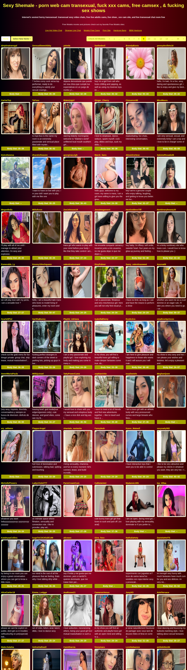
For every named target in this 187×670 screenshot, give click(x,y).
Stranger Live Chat (73, 30)
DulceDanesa (7, 142)
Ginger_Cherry (102, 94)
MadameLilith (132, 433)
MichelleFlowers (9, 433)
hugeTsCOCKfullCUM (42, 481)
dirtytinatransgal (9, 45)
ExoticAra (130, 288)
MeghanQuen (163, 336)
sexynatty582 (163, 384)
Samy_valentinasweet (136, 239)
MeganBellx (7, 191)
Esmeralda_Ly (8, 239)
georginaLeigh (70, 142)
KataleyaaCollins (9, 481)
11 (155, 39)
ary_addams (7, 384)
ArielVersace (163, 530)
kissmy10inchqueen (42, 239)
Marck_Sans (101, 142)
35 (178, 39)
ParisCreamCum (71, 433)
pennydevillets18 (165, 45)
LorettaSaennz (133, 578)
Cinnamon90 (132, 94)
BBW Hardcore (135, 30)
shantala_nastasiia (72, 384)
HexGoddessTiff (133, 191)
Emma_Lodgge (39, 530)
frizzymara (100, 578)
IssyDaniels (131, 336)
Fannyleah (100, 384)
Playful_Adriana (71, 288)
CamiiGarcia (69, 578)
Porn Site (106, 30)
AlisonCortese (133, 142)
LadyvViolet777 (39, 433)
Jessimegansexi (102, 191)
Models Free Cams (92, 30)
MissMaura (162, 94)
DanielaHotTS (163, 481)
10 (149, 39)
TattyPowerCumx (71, 336)
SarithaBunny (39, 288)
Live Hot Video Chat (53, 30)
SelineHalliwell (39, 578)
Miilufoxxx (37, 191)
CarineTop (6, 94)
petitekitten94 (163, 578)
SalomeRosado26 (165, 142)
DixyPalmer (100, 239)
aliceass (67, 481)
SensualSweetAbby (41, 45)
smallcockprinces (165, 288)
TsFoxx (35, 94)
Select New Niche (22, 39)
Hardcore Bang (119, 30)
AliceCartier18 (8, 530)
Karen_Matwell (133, 384)
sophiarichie (101, 336)
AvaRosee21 (69, 530)
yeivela (66, 45)
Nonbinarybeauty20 (166, 191)
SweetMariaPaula (9, 336)
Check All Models (96, 39)
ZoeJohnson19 (70, 191)
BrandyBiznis (132, 45)
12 (161, 39)
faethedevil (100, 45)
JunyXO (130, 530)
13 (167, 39)
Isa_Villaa (161, 433)
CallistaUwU (100, 433)
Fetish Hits (104, 666)
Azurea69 (161, 239)
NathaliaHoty (132, 481)
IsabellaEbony (101, 288)
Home (5, 39)
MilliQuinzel (38, 336)
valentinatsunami (71, 239)
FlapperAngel (38, 384)
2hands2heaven (40, 142)
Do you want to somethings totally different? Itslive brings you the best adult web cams (93, 642)
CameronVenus (102, 530)
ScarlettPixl (6, 288)
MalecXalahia (7, 578)
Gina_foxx (99, 481)
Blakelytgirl (68, 94)
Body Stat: (15, 87)
